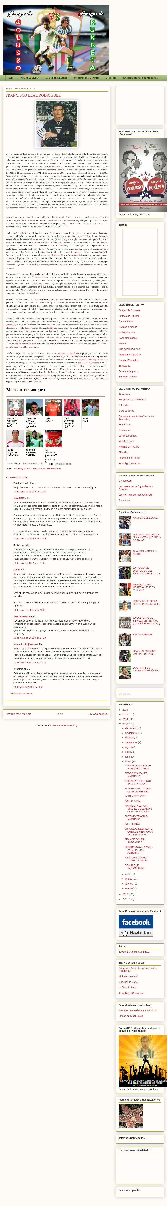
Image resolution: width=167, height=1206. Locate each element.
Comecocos (125, 480)
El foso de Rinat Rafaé (49, 468)
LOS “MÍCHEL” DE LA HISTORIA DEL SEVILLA (146, 602)
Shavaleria (124, 365)
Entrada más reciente (18, 714)
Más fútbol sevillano (129, 349)
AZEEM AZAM (132, 800)
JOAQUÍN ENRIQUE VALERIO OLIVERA (144, 652)
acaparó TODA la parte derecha (93, 359)
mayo (128, 761)
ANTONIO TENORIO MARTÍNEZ (136, 818)
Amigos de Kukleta (129, 316)
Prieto (27, 328)
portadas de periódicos (88, 362)
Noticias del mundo (129, 446)
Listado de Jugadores (56, 78)
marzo (129, 878)
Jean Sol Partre (21, 616)
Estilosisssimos (127, 332)
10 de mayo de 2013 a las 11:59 (29, 538)
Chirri (56, 255)
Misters (122, 343)
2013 (125, 724)
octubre (129, 737)
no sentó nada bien (14, 346)
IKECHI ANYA (132, 824)
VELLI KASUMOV (143, 634)
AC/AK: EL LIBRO (30, 78)
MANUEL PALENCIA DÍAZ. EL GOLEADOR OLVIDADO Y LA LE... (138, 808)
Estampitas (125, 430)
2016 (125, 709)
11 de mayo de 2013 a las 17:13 (29, 637)
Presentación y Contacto (86, 78)
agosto (129, 747)
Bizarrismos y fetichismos (132, 399)
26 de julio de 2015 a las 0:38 (28, 687)
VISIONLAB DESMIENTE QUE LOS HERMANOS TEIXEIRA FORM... (139, 831)
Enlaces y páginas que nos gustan (140, 78)
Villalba (35, 242)
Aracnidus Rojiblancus (25, 644)
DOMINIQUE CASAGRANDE (134, 867)
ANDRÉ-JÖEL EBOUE (145, 517)
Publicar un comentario (21, 693)
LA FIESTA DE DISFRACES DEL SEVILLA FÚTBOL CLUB (146, 570)
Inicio (60, 714)
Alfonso (37, 277)
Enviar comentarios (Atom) (63, 725)
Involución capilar (128, 338)
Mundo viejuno (126, 441)
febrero (129, 883)
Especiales (124, 424)
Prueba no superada (130, 354)
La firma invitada (128, 435)
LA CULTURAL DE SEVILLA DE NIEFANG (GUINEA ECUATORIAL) (146, 620)
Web (11, 78)
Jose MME (19, 498)
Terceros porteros (128, 376)
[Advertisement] (140, 104)
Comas (71, 255)
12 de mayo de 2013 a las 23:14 (29, 662)
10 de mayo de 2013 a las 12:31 (29, 610)
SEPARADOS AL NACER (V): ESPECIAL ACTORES (138, 850)
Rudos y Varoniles (128, 360)
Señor (16, 569)
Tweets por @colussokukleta (134, 951)
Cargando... (125, 693)
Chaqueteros (126, 321)
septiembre (131, 742)
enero (128, 888)
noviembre (131, 732)
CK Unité (123, 405)
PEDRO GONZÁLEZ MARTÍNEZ (136, 775)
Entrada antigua (98, 714)
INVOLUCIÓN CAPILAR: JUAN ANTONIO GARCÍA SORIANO (147, 537)
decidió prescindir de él (25, 343)
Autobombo (125, 394)
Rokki (49, 328)
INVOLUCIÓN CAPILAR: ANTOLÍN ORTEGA (138, 767)
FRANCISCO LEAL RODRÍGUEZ (135, 841)
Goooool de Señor (128, 982)
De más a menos (128, 326)
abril (127, 874)
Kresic (77, 252)
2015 (125, 714)
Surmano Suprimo (128, 371)
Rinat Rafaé (28, 463)
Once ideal (124, 500)
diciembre (131, 728)
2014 (125, 719)
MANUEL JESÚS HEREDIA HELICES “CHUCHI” (144, 587)
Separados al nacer (129, 457)
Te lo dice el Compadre (131, 993)
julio (127, 751)
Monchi (12, 324)
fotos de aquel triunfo (40, 375)
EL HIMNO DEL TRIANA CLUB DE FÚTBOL (138, 790)
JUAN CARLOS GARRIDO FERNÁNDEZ (146, 669)
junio (128, 756)
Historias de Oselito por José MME (137, 1010)
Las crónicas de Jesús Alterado (135, 494)
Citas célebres (126, 410)
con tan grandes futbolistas (66, 353)
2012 (125, 894)
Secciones (111, 78)
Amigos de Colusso (27, 468)
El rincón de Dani (128, 976)
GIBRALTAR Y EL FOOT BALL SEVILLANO (138, 782)
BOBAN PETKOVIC (135, 796)
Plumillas (123, 452)
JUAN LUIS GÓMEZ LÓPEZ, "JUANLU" (136, 859)
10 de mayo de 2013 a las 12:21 (29, 563)
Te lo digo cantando (129, 463)
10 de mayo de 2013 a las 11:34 (29, 491)
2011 (125, 899)
